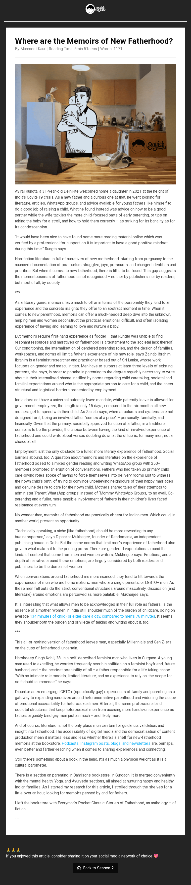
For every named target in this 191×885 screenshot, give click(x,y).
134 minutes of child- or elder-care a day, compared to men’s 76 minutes (92, 616)
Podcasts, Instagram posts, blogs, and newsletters (106, 743)
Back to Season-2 (95, 868)
